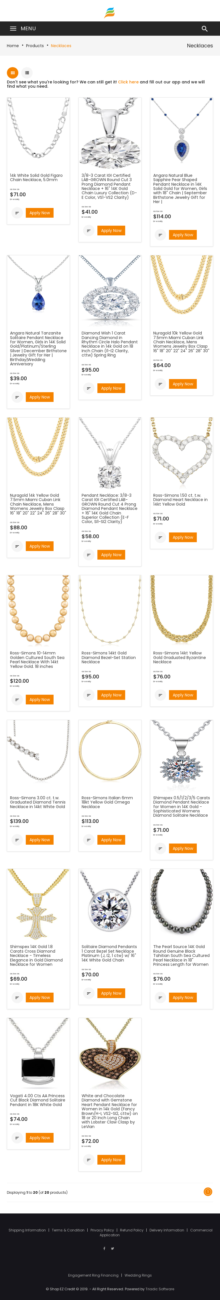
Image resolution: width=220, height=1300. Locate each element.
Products (35, 46)
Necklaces (61, 46)
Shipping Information (28, 1230)
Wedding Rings (138, 1275)
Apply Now (40, 213)
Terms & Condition (68, 1230)
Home (13, 46)
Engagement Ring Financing (93, 1275)
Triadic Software (160, 1289)
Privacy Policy (103, 1230)
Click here (128, 82)
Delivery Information (167, 1230)
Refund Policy (132, 1230)
